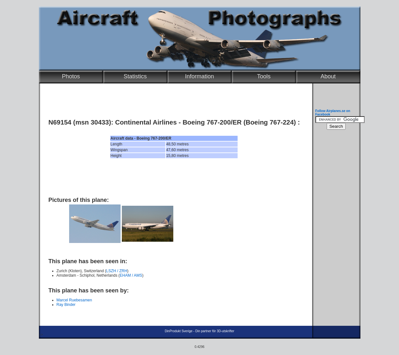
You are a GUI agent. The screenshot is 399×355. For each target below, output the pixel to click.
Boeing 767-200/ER (212, 122)
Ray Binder (66, 304)
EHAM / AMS (131, 275)
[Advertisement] (174, 177)
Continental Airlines (146, 122)
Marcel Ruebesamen (74, 300)
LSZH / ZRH (116, 271)
